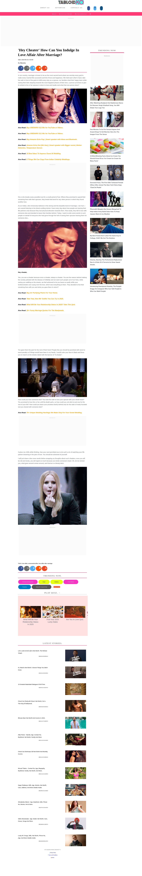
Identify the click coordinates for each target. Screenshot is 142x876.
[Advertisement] (71, 32)
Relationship (81, 14)
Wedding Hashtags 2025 (27, 581)
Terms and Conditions (53, 855)
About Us (45, 7)
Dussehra (24, 586)
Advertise (60, 7)
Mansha (23, 63)
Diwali (44, 581)
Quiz (54, 14)
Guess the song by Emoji (41, 586)
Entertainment (65, 14)
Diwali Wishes (71, 581)
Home (53, 857)
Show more (57, 587)
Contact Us (76, 7)
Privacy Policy (53, 852)
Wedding (57, 581)
